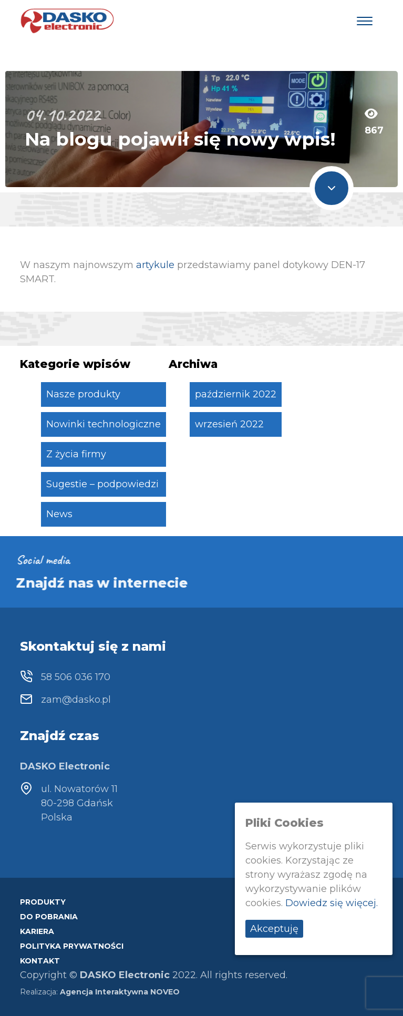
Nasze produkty (83, 394)
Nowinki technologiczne (103, 424)
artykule (155, 265)
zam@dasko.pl (76, 699)
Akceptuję (274, 929)
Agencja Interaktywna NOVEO (120, 992)
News (59, 514)
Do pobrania (49, 916)
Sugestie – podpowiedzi (102, 484)
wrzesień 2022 (229, 424)
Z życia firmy (76, 454)
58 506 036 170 (75, 677)
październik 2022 (235, 394)
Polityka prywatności (71, 946)
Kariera (37, 931)
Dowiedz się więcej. (331, 903)
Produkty (43, 902)
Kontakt (40, 961)
